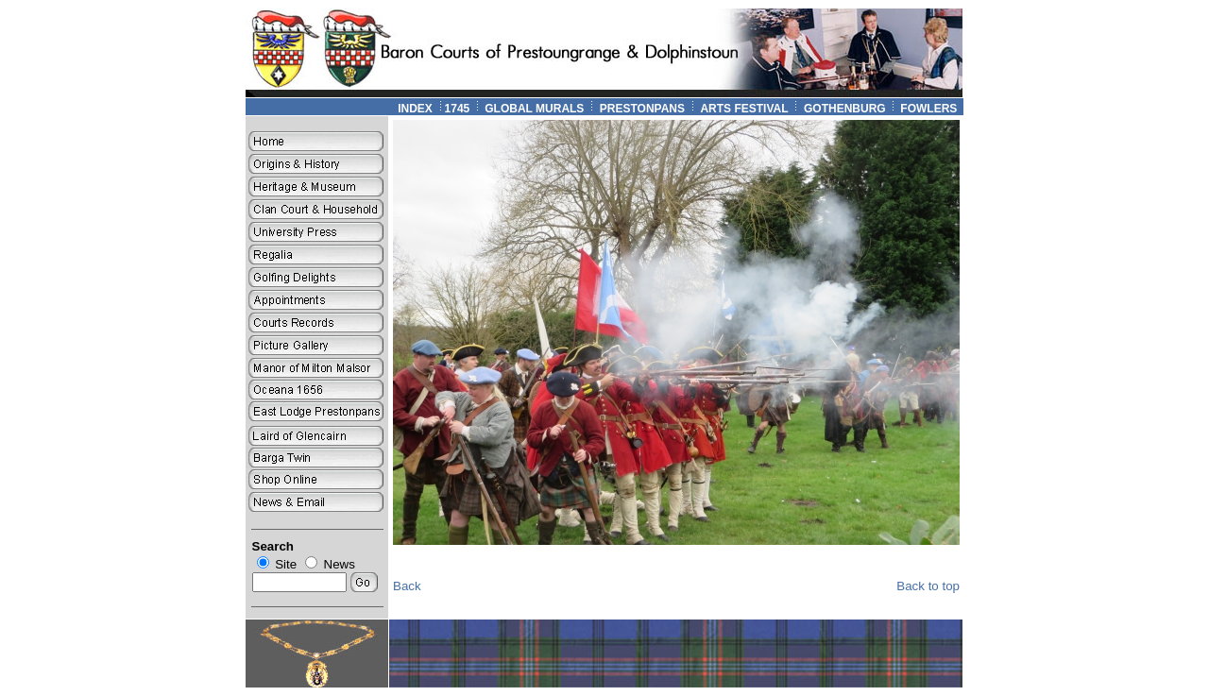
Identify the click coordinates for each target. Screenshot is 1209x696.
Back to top (928, 586)
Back (407, 586)
